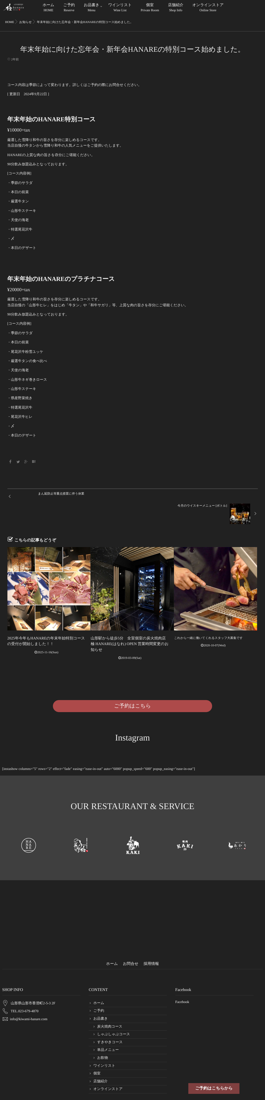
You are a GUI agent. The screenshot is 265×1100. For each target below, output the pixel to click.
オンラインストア (208, 8)
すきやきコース (110, 1021)
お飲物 (102, 1037)
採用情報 (151, 943)
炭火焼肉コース (109, 1006)
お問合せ (131, 943)
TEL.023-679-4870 (24, 986)
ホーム (48, 8)
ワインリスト (120, 8)
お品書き (91, 8)
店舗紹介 (175, 8)
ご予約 (69, 8)
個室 (150, 8)
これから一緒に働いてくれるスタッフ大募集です (208, 625)
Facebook (182, 981)
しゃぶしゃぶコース (113, 1014)
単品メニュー (108, 1029)
